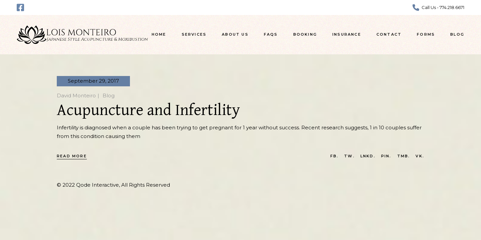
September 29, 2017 (93, 81)
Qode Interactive (97, 185)
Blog (109, 95)
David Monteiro (76, 95)
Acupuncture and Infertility (148, 110)
